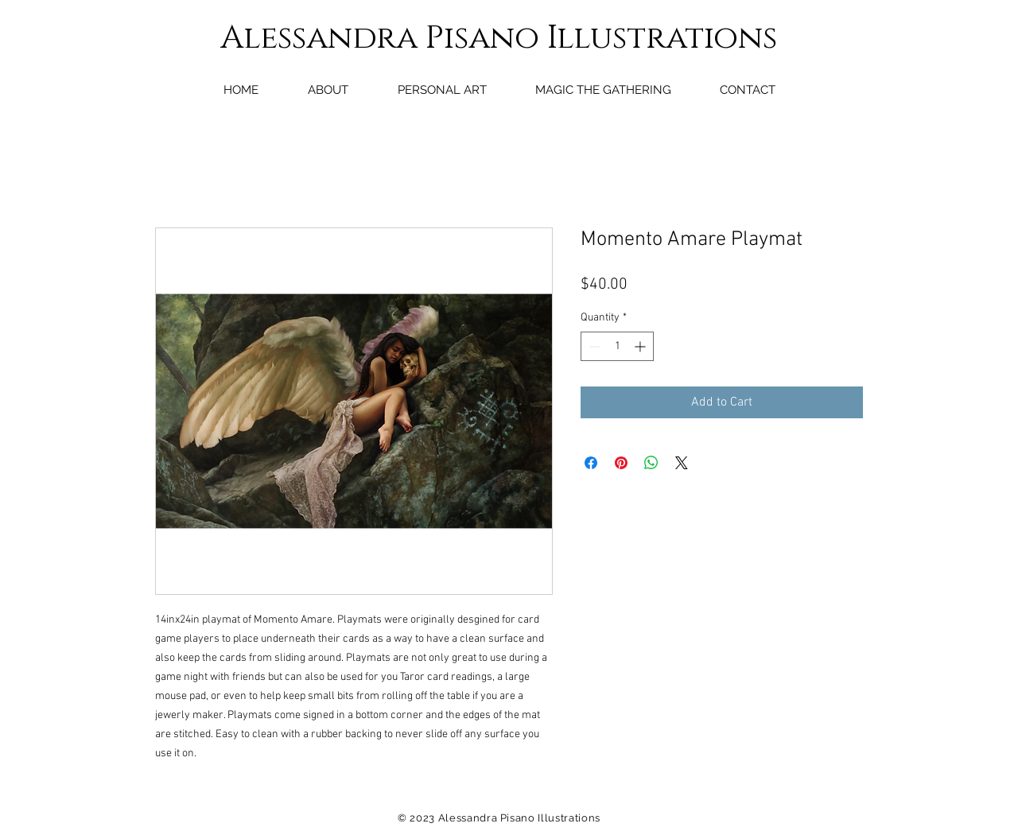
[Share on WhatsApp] (651, 462)
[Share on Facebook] (590, 462)
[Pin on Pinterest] (621, 462)
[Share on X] (681, 462)
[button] (442, 90)
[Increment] (641, 346)
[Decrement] (593, 346)
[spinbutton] (617, 346)
